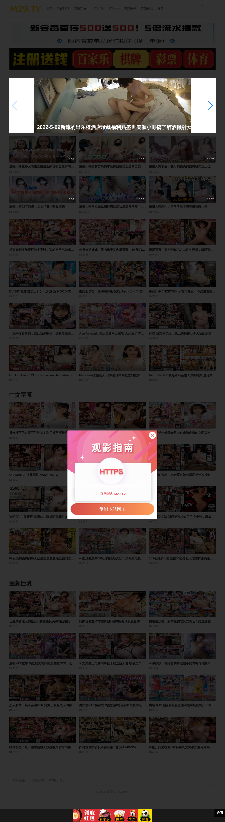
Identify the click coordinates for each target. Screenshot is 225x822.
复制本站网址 (112, 509)
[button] (211, 105)
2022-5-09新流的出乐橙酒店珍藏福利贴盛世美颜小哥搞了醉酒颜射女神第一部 (105, 127)
